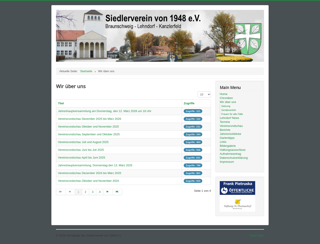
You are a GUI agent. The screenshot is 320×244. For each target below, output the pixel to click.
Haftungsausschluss (232, 149)
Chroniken (226, 98)
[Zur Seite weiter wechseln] (108, 192)
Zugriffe (189, 103)
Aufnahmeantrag (230, 153)
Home (223, 94)
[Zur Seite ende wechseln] (117, 192)
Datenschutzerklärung (234, 157)
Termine (225, 122)
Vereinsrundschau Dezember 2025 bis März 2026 (89, 118)
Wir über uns (228, 102)
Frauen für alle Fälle (232, 114)
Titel (61, 103)
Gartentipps (227, 137)
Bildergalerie (228, 145)
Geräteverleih (228, 110)
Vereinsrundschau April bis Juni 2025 (81, 157)
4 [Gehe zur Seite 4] (99, 192)
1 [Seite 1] (78, 192)
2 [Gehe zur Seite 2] (85, 192)
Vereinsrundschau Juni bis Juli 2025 (81, 149)
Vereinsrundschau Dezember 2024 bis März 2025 (89, 173)
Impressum (227, 161)
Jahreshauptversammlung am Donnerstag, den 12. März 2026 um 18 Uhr (104, 111)
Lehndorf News (229, 118)
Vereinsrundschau (231, 126)
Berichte (225, 130)
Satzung (225, 106)
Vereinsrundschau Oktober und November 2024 (88, 180)
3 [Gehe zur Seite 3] (92, 192)
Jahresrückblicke (230, 134)
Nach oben (257, 235)
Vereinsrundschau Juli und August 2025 (83, 142)
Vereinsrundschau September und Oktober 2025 (89, 134)
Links (223, 141)
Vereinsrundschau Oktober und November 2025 (88, 126)
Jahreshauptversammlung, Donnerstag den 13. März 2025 (95, 165)
